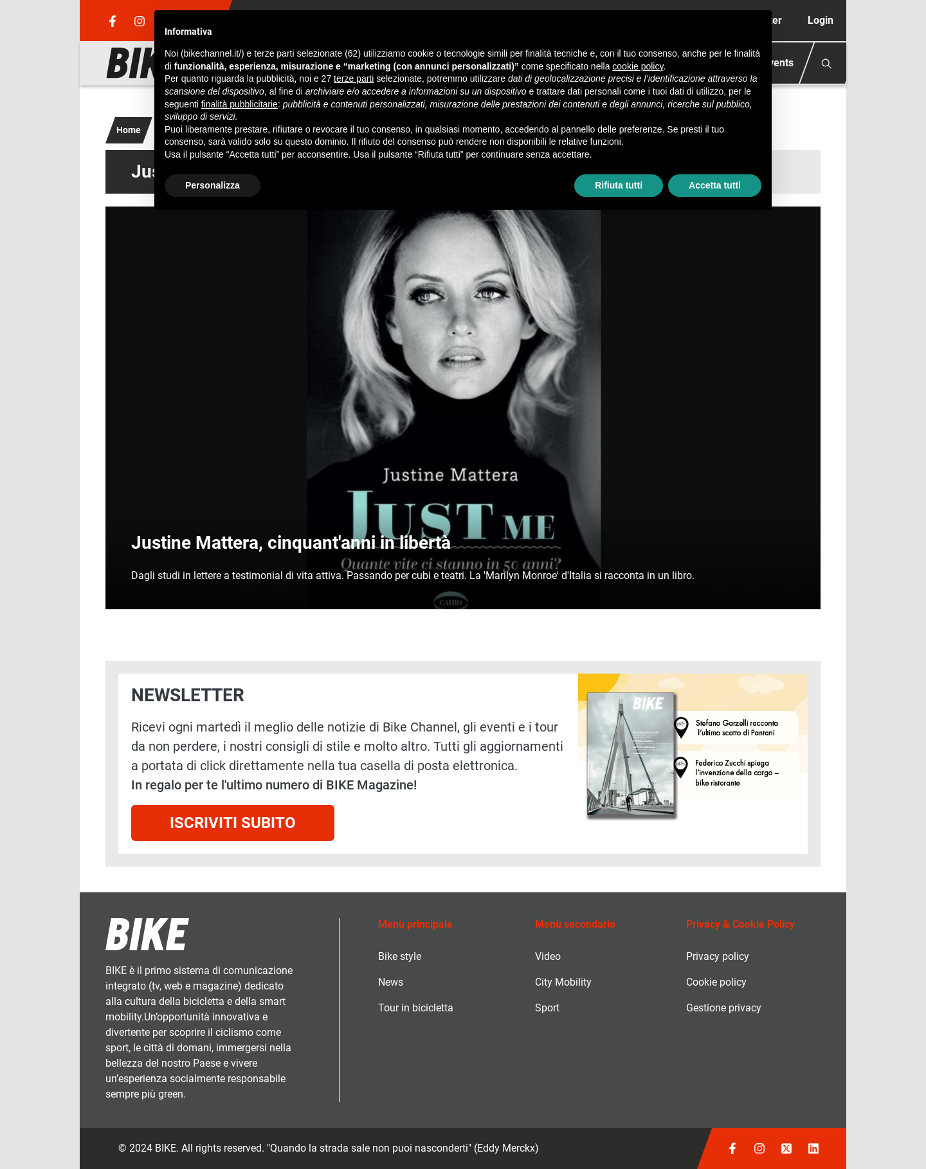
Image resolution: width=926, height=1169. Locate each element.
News (390, 982)
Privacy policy (717, 956)
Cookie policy (716, 982)
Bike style (399, 956)
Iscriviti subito (233, 823)
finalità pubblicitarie (239, 104)
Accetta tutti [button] (715, 185)
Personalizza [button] (212, 185)
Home (128, 130)
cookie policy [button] (637, 66)
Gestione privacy (723, 1008)
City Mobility (563, 982)
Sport (547, 1008)
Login (820, 20)
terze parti (354, 78)
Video (548, 956)
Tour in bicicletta (415, 1008)
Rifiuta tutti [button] (618, 185)
